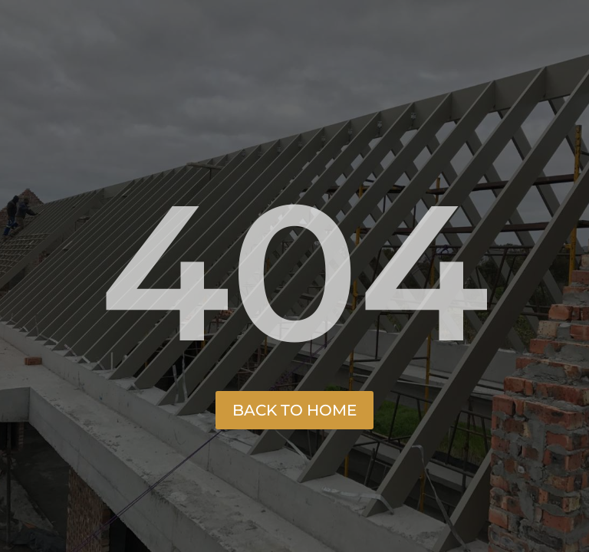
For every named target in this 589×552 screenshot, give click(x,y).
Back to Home (294, 410)
